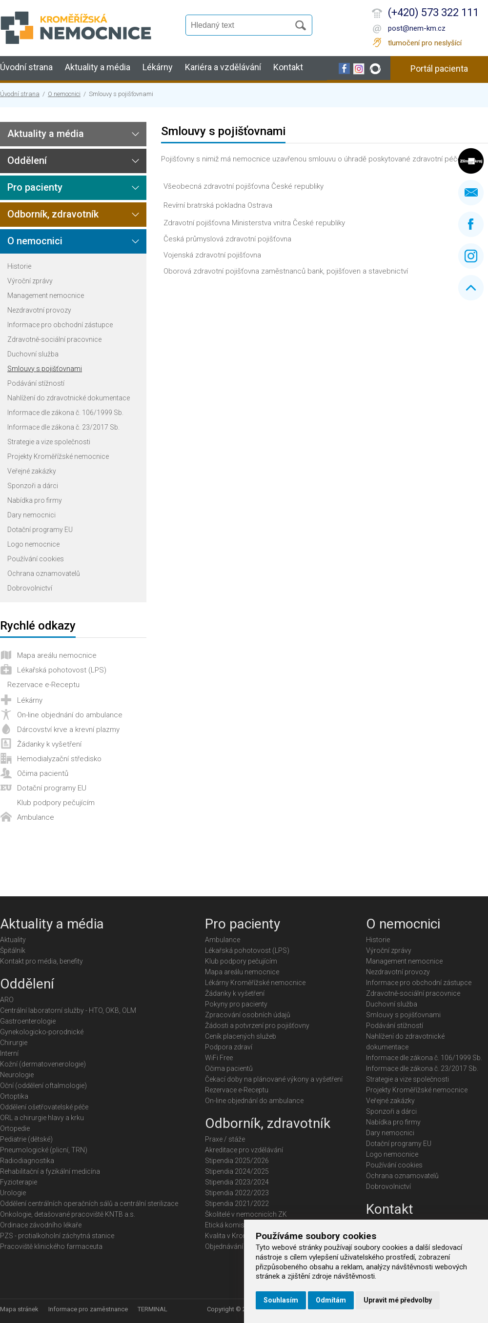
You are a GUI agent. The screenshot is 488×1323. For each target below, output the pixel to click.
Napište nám (471, 192)
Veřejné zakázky (31, 471)
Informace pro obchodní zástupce (60, 325)
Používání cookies (35, 559)
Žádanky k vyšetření (49, 744)
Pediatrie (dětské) (26, 1139)
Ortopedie (15, 1128)
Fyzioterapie (18, 1182)
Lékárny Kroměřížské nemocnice (255, 983)
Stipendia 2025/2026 (237, 1161)
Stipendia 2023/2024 (237, 1182)
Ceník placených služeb (240, 1036)
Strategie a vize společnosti (48, 442)
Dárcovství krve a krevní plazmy (68, 729)
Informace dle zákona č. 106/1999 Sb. (65, 412)
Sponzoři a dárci (32, 486)
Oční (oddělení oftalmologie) (43, 1085)
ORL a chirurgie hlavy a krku (42, 1118)
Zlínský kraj (471, 161)
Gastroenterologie (28, 1021)
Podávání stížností (35, 383)
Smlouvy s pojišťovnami (44, 369)
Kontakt (288, 67)
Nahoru (471, 287)
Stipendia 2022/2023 (237, 1193)
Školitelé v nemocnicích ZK (246, 1214)
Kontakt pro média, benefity (41, 961)
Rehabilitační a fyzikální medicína (50, 1171)
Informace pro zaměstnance (88, 1309)
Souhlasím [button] (281, 1300)
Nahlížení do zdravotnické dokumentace (68, 398)
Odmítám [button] (331, 1300)
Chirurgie (13, 1043)
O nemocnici (64, 94)
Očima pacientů (42, 773)
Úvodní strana (26, 67)
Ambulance (35, 817)
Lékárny (157, 67)
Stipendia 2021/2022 (237, 1203)
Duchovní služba (33, 354)
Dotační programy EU (40, 529)
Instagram (471, 256)
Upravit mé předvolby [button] (398, 1300)
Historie (19, 266)
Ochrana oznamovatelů (43, 573)
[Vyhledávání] (242, 25)
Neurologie (17, 1075)
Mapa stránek (19, 1309)
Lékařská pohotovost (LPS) (61, 670)
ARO (7, 1000)
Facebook (471, 224)
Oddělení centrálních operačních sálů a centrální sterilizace (89, 1203)
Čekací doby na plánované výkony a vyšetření (274, 1079)
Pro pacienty (34, 187)
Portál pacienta (439, 68)
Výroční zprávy (30, 281)
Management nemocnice (45, 295)
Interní (9, 1053)
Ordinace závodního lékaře (40, 1225)
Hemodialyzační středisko (59, 758)
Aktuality (13, 940)
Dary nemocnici (31, 515)
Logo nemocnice (33, 544)
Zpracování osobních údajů (247, 1015)
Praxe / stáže (225, 1139)
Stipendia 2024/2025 (237, 1171)
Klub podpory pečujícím (56, 802)
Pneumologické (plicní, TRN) (43, 1150)
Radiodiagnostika (27, 1161)
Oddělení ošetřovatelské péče (44, 1107)
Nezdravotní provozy (39, 310)
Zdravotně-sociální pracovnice (54, 339)
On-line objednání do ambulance (69, 715)
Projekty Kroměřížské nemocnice (58, 456)
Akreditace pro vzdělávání (244, 1150)
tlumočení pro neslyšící (425, 43)
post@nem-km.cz (417, 28)
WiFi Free (219, 1058)
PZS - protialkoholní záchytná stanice (57, 1236)
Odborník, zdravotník (53, 214)
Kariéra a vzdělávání (223, 67)
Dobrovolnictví (29, 588)
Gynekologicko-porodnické (41, 1032)
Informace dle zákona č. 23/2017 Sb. (63, 427)
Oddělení (27, 160)
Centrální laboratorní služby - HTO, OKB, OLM (68, 1010)
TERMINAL (152, 1309)
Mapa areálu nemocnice (57, 655)
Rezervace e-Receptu (43, 684)
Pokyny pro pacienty (236, 1004)
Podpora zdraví (228, 1047)
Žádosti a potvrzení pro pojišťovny (257, 1025)
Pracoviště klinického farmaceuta (51, 1246)
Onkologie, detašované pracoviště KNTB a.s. (67, 1214)
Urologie (13, 1193)
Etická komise (226, 1225)
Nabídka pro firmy (34, 500)
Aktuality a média (97, 67)
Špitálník (12, 950)
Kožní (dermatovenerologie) (43, 1064)
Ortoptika (14, 1096)
